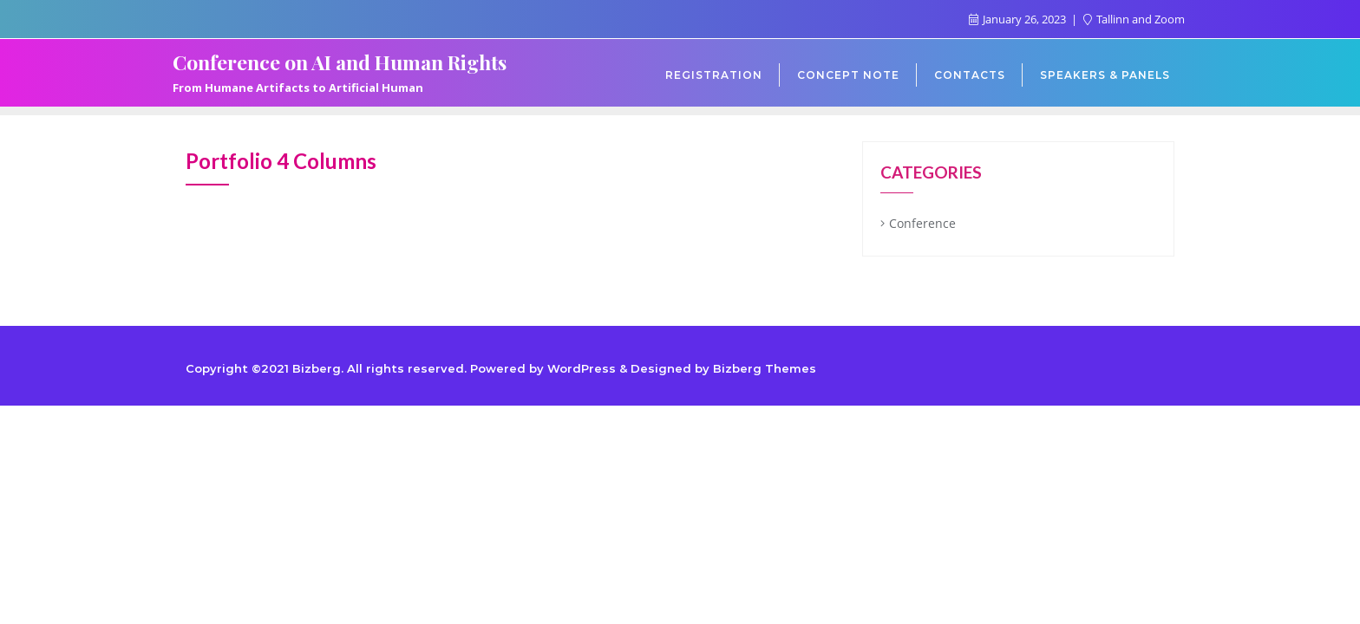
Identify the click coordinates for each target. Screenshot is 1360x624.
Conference (922, 223)
